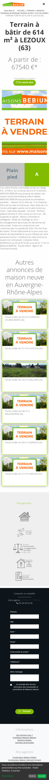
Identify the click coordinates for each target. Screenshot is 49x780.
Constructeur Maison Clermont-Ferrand (24, 760)
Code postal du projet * (19, 652)
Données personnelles (24, 743)
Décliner (32, 776)
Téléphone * (15, 662)
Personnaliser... (8, 776)
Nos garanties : (24, 503)
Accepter (41, 776)
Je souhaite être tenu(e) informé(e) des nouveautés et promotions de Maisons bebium (26, 687)
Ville (12, 622)
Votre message (16, 672)
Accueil (21, 11)
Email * (13, 642)
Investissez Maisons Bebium (24, 738)
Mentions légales (24, 740)
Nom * (12, 632)
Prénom (13, 612)
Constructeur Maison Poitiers (24, 757)
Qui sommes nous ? (24, 735)
